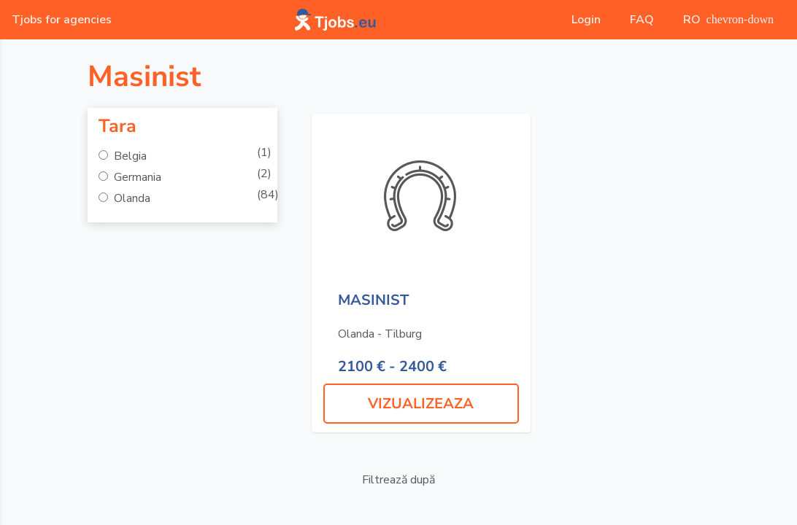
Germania (136, 177)
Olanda (130, 198)
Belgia (129, 156)
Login (586, 20)
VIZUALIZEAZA (421, 403)
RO (728, 19)
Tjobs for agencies (62, 20)
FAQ (642, 20)
